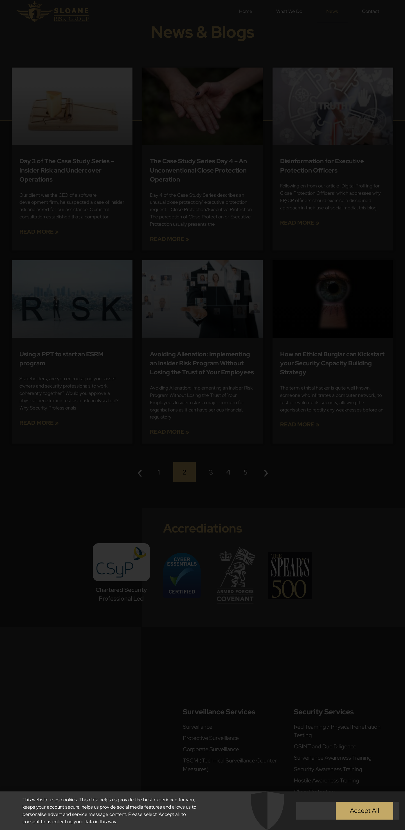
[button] (397, 802)
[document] (202, 415)
